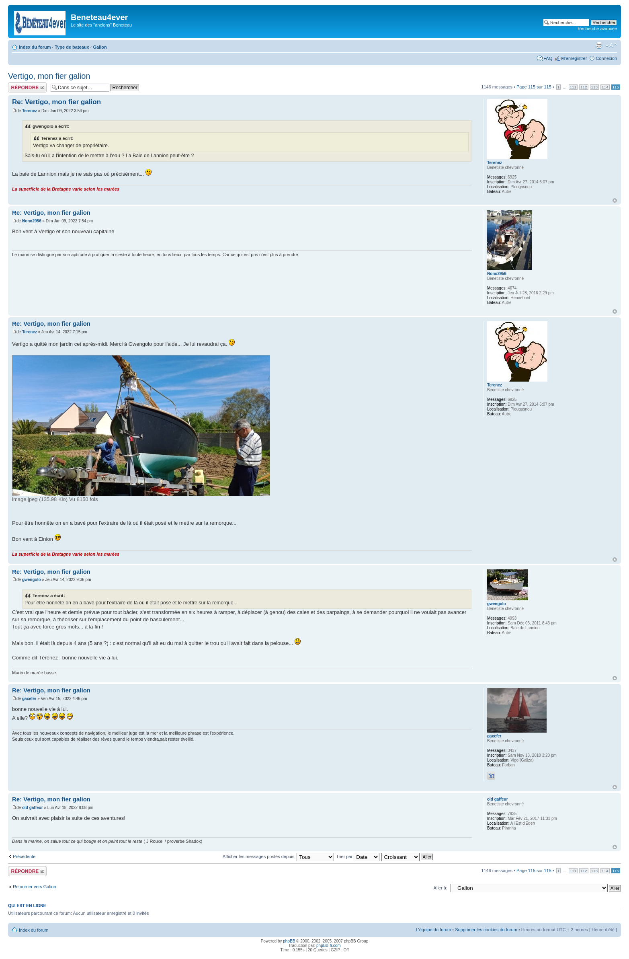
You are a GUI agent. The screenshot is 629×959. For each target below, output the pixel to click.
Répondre (27, 87)
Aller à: (440, 887)
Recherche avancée (597, 28)
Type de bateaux (72, 47)
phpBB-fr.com (328, 945)
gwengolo (31, 579)
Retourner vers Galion (34, 886)
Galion (100, 47)
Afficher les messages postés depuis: (278, 856)
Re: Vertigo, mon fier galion (56, 102)
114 (605, 87)
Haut (615, 200)
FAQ (547, 58)
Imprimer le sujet (598, 45)
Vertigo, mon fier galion (49, 76)
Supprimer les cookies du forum (486, 929)
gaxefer (29, 698)
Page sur (533, 86)
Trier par (357, 856)
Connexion (606, 58)
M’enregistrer (574, 58)
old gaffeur (32, 807)
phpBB (289, 941)
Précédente (24, 856)
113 (594, 87)
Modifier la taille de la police (611, 45)
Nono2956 (31, 221)
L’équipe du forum (433, 929)
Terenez (29, 111)
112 (583, 87)
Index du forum (35, 47)
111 (573, 87)
